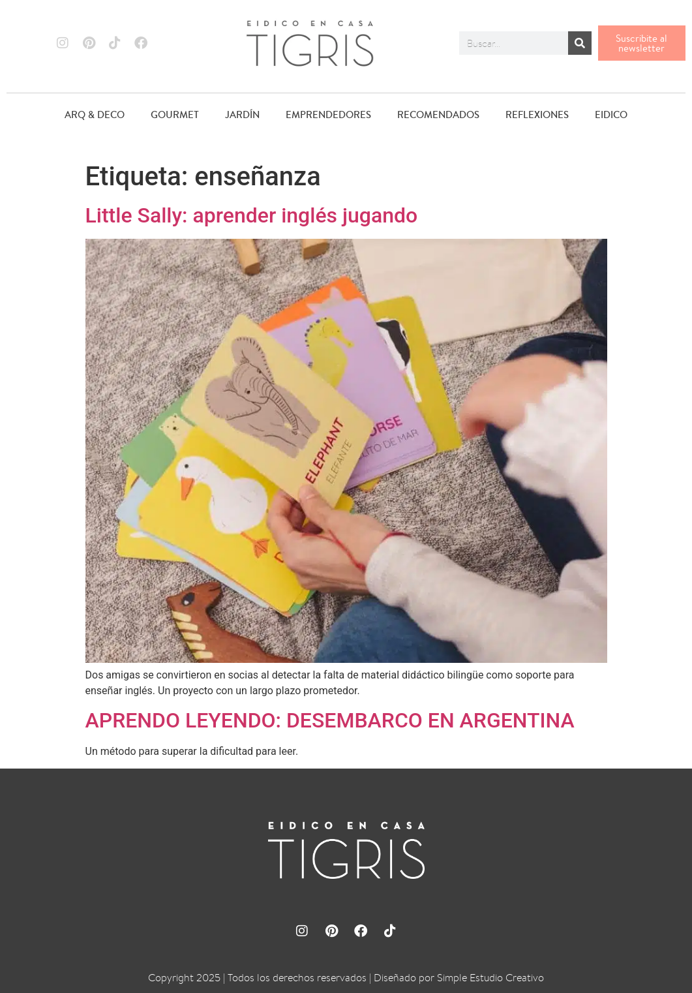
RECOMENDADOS (438, 114)
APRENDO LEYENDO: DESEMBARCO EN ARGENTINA (330, 720)
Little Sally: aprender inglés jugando (251, 215)
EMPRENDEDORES (328, 114)
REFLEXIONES (537, 114)
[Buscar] (580, 43)
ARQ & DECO (95, 114)
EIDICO (611, 114)
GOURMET (175, 114)
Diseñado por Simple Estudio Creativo (459, 978)
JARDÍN (242, 114)
